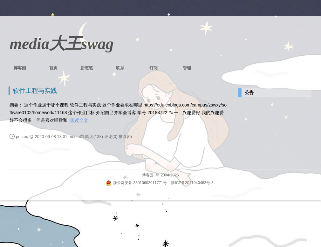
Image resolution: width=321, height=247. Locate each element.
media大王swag (62, 43)
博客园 (20, 67)
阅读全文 (79, 120)
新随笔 (86, 67)
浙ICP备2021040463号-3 (192, 183)
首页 (53, 67)
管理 (187, 67)
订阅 (153, 67)
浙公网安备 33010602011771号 (136, 183)
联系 (120, 67)
